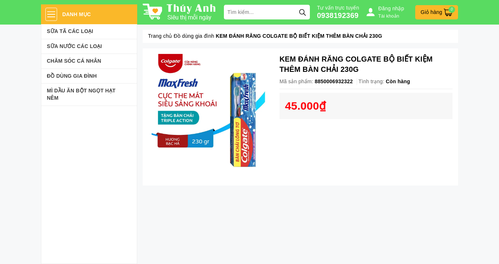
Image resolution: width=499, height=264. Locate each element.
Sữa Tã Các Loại (70, 31)
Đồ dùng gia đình (72, 76)
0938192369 (338, 15)
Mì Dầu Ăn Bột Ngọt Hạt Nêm (81, 94)
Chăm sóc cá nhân (74, 61)
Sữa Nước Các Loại (74, 46)
